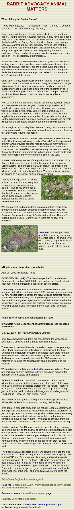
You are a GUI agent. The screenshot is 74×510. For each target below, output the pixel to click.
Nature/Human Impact (33, 493)
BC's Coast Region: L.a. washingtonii (22, 479)
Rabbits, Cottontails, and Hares (19, 498)
